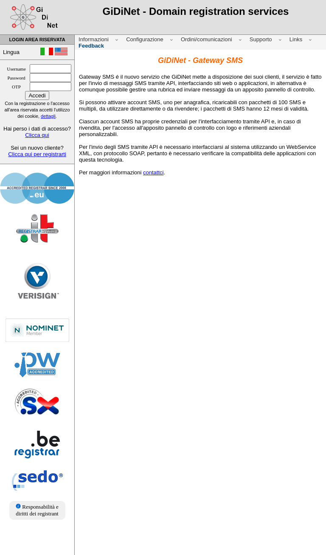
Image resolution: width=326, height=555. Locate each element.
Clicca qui (37, 135)
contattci (153, 172)
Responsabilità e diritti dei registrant (37, 510)
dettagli (48, 116)
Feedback (91, 46)
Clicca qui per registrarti (37, 154)
